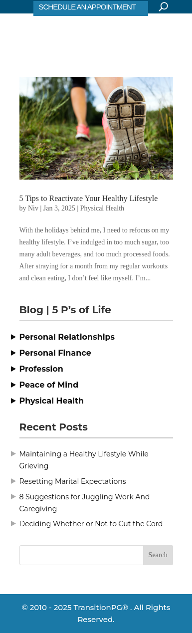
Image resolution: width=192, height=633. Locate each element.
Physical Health (102, 208)
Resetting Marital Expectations (72, 481)
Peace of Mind (49, 385)
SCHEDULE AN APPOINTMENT (87, 6)
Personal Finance (55, 353)
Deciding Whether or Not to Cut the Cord (91, 523)
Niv (33, 208)
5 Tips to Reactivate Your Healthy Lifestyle (88, 198)
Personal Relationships (67, 337)
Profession (41, 369)
